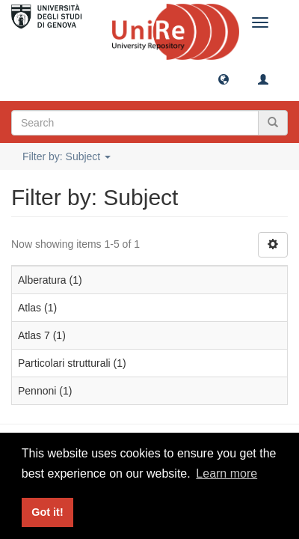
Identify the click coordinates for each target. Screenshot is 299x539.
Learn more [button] (226, 473)
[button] (223, 78)
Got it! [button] (47, 512)
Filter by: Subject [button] (66, 156)
